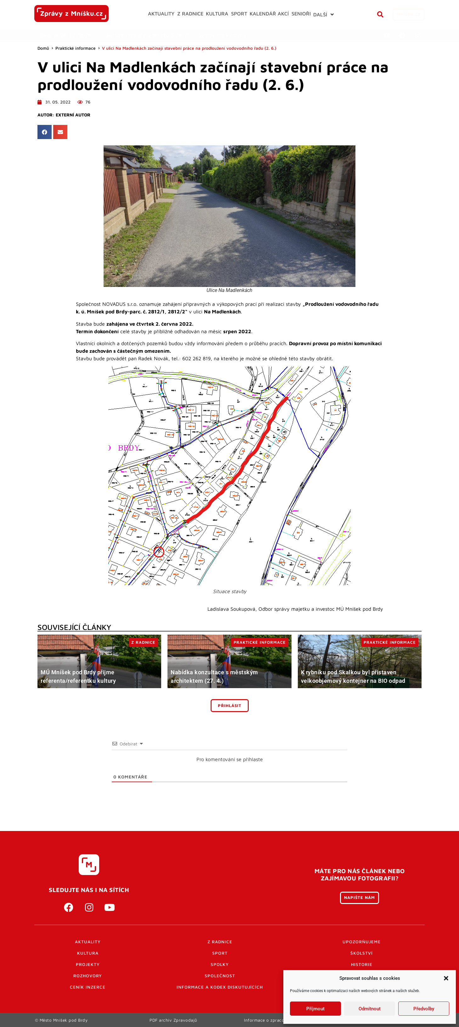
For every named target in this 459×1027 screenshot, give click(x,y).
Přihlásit (229, 705)
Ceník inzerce (87, 987)
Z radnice (219, 941)
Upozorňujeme (362, 941)
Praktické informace (75, 48)
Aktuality (88, 941)
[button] (446, 978)
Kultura (88, 953)
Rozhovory (87, 975)
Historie (361, 964)
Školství (361, 953)
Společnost (220, 975)
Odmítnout (370, 1009)
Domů (43, 48)
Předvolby (423, 1009)
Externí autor (73, 114)
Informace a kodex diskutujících (220, 987)
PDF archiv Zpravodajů (173, 1020)
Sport (220, 953)
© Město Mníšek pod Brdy (61, 1020)
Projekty (88, 964)
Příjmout (315, 1009)
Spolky (220, 964)
